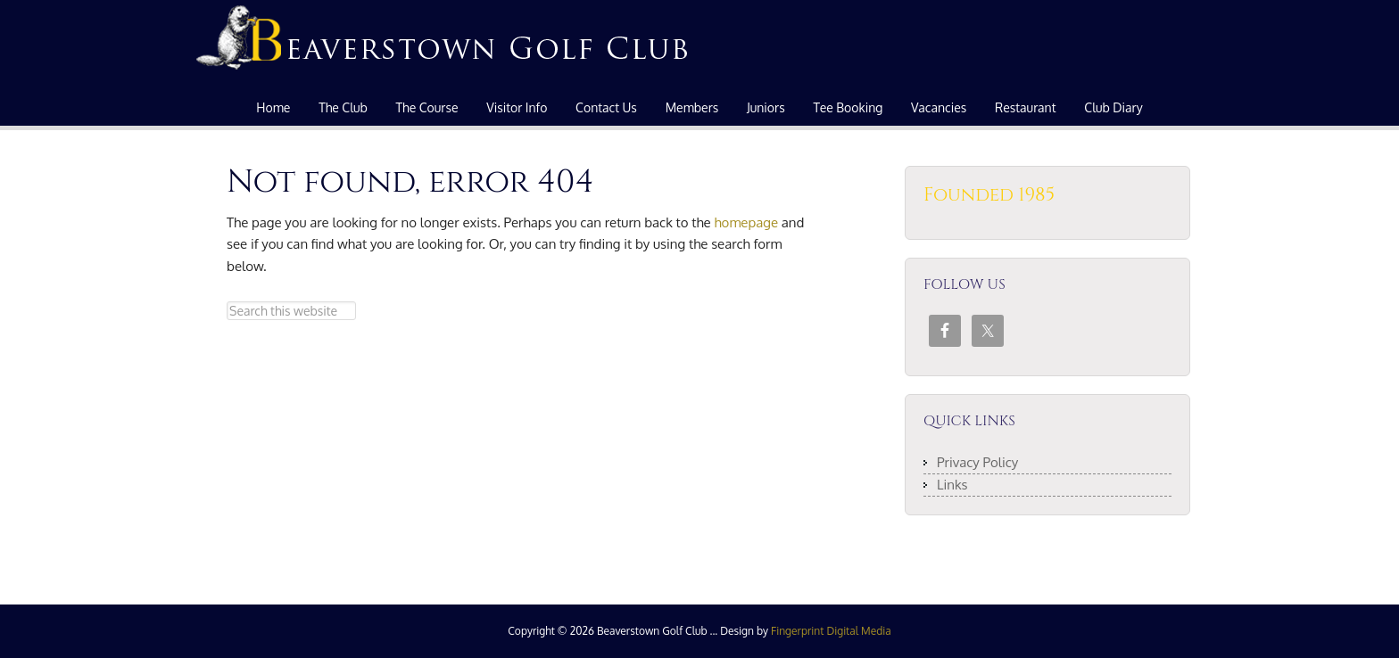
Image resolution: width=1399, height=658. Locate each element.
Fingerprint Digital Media (831, 630)
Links (952, 484)
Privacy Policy (977, 462)
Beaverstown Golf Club (445, 44)
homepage (746, 222)
